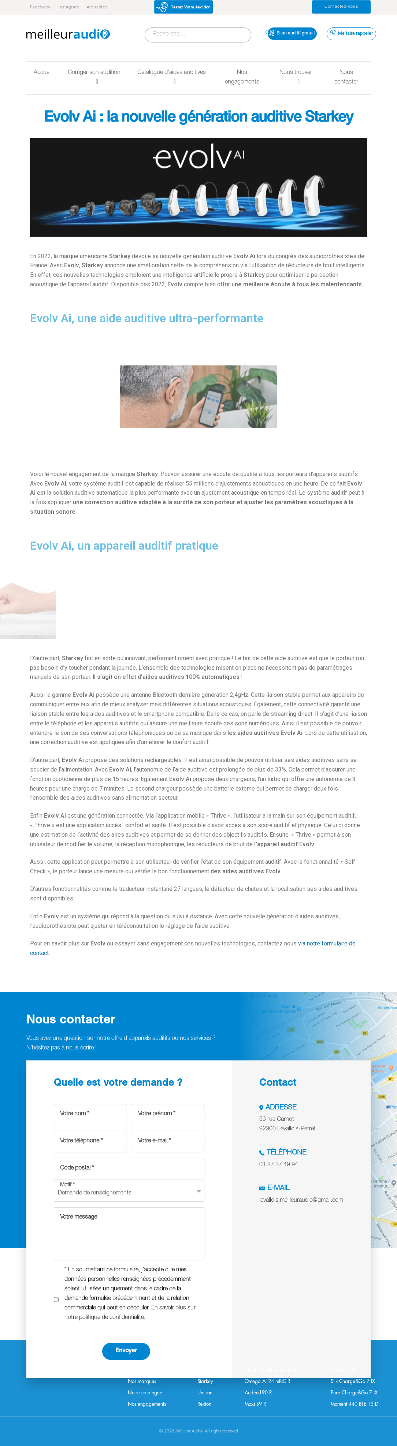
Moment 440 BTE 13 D (354, 1404)
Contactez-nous (341, 7)
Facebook (40, 7)
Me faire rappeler (351, 33)
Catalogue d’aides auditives (171, 77)
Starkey (205, 1381)
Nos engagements (242, 77)
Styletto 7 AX (344, 1370)
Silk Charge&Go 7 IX (353, 1381)
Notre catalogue (145, 1392)
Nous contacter (346, 77)
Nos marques (142, 1381)
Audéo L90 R (258, 1392)
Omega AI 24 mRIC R (267, 1381)
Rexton (204, 1404)
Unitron (204, 1392)
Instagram (69, 7)
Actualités (97, 7)
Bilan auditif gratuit (292, 33)
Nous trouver (295, 77)
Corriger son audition (94, 77)
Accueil (43, 73)
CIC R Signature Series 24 (272, 1370)
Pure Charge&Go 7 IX (354, 1392)
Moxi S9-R (255, 1404)
